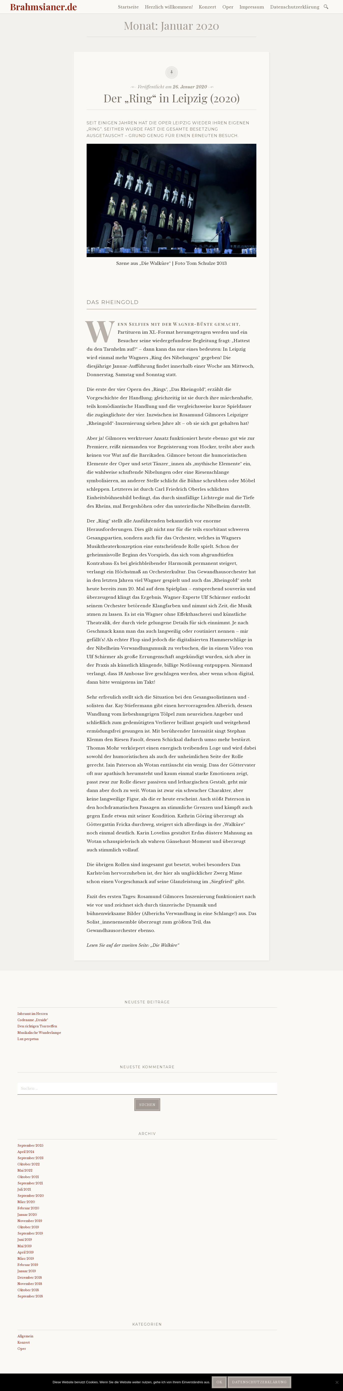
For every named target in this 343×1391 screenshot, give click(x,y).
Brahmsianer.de (43, 6)
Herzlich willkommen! (169, 6)
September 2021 (30, 1183)
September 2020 (30, 1196)
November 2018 (29, 1284)
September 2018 (30, 1296)
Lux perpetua (27, 1039)
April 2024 (25, 1152)
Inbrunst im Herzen (32, 1014)
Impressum (252, 6)
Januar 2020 (27, 1215)
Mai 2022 (24, 1170)
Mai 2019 (24, 1246)
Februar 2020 (28, 1208)
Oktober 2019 (28, 1227)
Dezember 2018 (29, 1277)
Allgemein (25, 1336)
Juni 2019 (24, 1239)
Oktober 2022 (28, 1164)
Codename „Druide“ (32, 1020)
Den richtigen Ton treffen (37, 1026)
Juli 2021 (24, 1189)
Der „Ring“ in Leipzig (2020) (172, 97)
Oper (227, 6)
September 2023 (30, 1158)
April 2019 (25, 1252)
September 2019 (30, 1233)
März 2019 (25, 1258)
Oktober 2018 (28, 1290)
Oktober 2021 (28, 1177)
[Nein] (336, 1382)
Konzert (207, 6)
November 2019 (29, 1221)
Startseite (128, 6)
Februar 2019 (27, 1265)
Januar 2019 (26, 1271)
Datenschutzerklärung (294, 6)
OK (219, 1382)
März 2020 (26, 1202)
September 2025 (30, 1145)
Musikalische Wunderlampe (39, 1033)
